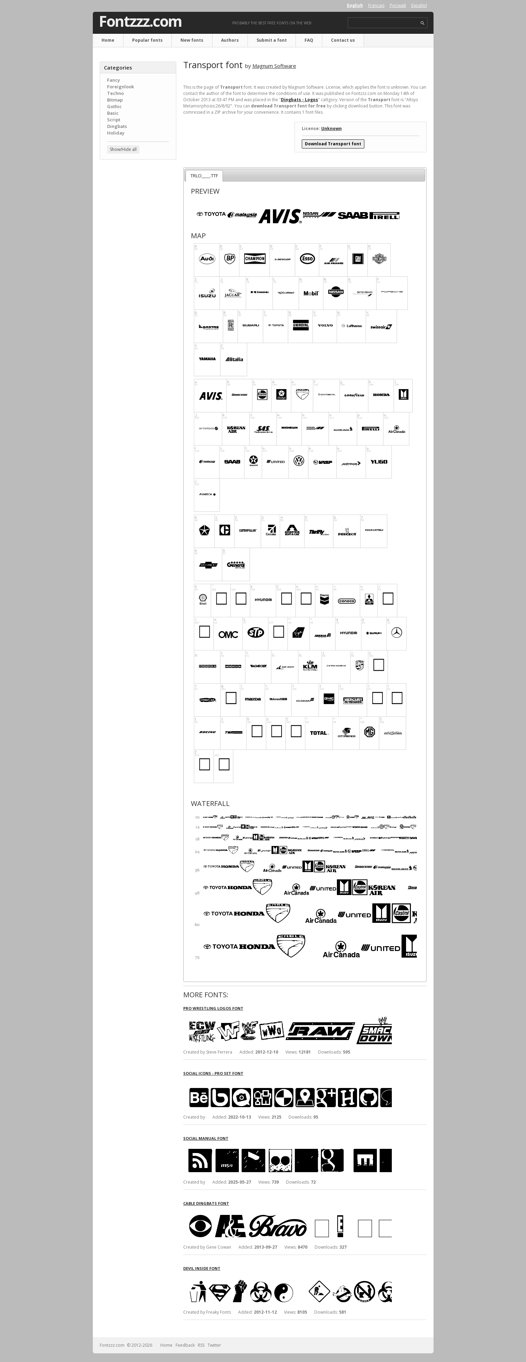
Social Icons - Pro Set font (213, 1073)
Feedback (185, 1345)
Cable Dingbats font (206, 1203)
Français (376, 5)
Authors (230, 40)
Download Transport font (333, 144)
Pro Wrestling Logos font (213, 1008)
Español (419, 5)
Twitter (214, 1345)
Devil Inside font (201, 1268)
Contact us (343, 40)
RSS (201, 1345)
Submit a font (272, 40)
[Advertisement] (138, 276)
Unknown (331, 128)
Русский (398, 5)
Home (108, 40)
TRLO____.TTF (204, 175)
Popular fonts (147, 40)
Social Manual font (205, 1138)
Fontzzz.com (140, 21)
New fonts (191, 40)
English (355, 5)
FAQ (309, 40)
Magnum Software (274, 65)
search (422, 23)
